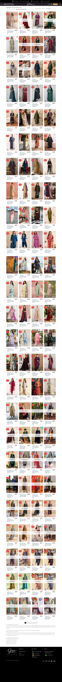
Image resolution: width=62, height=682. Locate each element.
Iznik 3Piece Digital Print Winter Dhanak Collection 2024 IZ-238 (10, 32)
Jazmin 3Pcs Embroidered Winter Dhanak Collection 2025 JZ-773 (23, 202)
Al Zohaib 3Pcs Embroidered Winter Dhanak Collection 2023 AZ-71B (35, 618)
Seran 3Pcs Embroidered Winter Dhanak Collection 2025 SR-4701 (23, 81)
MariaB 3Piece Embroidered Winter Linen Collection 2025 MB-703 (35, 350)
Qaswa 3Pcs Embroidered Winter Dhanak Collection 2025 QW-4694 (35, 80)
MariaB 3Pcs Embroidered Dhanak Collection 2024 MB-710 (23, 32)
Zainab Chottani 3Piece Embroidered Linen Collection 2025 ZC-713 (23, 325)
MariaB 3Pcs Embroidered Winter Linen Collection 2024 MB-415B (10, 520)
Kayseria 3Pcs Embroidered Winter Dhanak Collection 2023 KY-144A (48, 569)
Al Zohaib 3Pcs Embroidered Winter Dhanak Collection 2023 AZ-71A (48, 618)
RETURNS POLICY (22, 651)
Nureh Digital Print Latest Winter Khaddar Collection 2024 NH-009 (48, 471)
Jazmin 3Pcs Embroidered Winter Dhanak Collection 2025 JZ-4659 (35, 202)
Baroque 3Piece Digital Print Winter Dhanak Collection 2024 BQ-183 (48, 374)
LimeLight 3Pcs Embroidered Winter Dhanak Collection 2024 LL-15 (35, 471)
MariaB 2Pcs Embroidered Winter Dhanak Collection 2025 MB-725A (35, 56)
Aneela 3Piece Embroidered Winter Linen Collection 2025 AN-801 (10, 350)
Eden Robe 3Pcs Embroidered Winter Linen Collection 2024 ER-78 (35, 496)
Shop (10, 9)
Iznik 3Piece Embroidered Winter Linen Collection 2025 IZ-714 (23, 301)
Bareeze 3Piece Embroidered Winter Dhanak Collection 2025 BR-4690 (48, 105)
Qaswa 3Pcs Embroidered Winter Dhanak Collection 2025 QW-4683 (35, 129)
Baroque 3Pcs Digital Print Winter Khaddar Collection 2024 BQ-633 (10, 56)
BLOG (20, 653)
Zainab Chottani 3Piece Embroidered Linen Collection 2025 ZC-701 (48, 325)
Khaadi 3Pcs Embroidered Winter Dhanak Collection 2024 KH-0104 (35, 374)
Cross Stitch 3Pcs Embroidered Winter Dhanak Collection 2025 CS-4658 (10, 202)
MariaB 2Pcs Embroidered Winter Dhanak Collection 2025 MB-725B (23, 56)
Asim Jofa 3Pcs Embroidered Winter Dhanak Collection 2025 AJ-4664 (48, 202)
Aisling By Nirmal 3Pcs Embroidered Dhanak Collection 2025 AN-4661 (10, 81)
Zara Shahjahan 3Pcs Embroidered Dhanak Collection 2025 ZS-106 (48, 32)
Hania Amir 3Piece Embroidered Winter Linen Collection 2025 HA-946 (10, 374)
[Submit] (13, 4)
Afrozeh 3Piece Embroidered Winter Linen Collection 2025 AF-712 (35, 301)
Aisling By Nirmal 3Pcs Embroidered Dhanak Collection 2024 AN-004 (48, 423)
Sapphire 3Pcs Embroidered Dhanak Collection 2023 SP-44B (23, 593)
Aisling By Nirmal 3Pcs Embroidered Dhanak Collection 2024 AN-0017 (10, 471)
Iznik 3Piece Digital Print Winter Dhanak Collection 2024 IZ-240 (48, 520)
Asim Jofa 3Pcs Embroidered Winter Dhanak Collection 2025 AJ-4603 (35, 227)
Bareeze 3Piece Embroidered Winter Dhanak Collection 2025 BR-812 (35, 251)
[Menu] (1, 4)
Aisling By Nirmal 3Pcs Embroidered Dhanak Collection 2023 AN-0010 (48, 496)
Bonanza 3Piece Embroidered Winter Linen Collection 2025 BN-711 (10, 325)
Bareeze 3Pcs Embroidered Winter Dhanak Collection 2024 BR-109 (23, 374)
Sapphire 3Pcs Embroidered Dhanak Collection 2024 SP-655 (35, 398)
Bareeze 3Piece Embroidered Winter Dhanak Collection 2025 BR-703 (23, 105)
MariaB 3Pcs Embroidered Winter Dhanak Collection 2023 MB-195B (10, 618)
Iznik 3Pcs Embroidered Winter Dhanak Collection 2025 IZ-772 (35, 154)
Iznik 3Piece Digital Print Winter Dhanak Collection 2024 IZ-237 (35, 520)
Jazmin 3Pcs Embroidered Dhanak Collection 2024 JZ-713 (23, 398)
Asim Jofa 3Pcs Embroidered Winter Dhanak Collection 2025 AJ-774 (23, 154)
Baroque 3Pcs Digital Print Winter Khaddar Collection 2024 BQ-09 (23, 496)
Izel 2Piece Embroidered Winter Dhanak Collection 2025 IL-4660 (48, 154)
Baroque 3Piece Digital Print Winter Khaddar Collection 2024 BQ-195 (10, 569)
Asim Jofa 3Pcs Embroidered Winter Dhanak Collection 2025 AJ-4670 (23, 129)
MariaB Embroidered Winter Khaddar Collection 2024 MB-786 (10, 447)
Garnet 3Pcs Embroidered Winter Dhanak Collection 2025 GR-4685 (10, 129)
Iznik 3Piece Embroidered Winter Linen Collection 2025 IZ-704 (48, 276)
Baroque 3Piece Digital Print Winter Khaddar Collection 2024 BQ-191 (48, 398)
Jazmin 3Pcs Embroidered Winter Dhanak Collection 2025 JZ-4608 (23, 178)
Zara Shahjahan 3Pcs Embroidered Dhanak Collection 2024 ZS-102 (10, 398)
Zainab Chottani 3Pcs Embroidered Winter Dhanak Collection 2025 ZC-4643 (48, 56)
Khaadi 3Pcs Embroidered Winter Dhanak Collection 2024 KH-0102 (23, 447)
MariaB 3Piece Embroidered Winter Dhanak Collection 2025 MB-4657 (48, 178)
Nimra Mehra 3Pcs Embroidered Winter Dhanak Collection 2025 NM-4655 (10, 227)
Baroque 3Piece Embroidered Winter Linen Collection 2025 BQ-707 (48, 301)
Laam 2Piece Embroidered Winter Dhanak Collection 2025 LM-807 (48, 227)
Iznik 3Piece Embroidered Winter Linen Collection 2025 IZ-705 (10, 301)
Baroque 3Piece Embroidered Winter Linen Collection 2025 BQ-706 (35, 325)
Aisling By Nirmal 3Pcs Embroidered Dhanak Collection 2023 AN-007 (48, 544)
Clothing (13, 9)
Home (7, 9)
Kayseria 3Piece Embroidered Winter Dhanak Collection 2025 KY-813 (10, 276)
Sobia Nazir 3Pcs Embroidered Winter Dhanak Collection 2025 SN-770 (35, 178)
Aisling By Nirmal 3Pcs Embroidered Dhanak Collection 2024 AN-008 (35, 447)
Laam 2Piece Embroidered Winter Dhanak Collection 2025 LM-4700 (48, 81)
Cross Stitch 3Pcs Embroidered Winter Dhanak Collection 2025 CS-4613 (48, 129)
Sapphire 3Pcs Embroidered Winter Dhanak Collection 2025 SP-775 (10, 154)
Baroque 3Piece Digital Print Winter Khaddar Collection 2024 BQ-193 (23, 569)
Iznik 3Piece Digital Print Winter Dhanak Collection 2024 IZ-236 (23, 520)
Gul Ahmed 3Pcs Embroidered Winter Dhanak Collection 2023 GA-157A (35, 593)
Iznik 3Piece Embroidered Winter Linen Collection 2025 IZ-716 (23, 276)
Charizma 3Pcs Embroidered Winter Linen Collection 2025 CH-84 (23, 227)
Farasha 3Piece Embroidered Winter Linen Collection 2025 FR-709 (35, 276)
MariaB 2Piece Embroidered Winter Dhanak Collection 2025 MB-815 (23, 251)
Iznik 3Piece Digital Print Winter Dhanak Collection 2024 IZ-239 (23, 544)
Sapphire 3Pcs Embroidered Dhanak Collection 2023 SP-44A (10, 593)
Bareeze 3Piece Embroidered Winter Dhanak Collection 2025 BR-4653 (10, 105)
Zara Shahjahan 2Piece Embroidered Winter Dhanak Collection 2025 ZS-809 (10, 252)
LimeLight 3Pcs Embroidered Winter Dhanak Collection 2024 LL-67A (10, 496)
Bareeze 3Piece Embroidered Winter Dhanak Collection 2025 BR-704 (35, 105)
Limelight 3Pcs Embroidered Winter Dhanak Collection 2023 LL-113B (23, 471)
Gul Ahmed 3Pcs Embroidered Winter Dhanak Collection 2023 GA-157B (48, 593)
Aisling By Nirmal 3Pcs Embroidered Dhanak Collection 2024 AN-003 (48, 447)
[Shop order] (51, 8)
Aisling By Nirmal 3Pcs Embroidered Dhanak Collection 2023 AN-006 (35, 544)
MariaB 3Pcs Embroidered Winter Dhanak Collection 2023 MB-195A (23, 618)
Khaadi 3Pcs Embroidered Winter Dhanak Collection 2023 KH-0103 (23, 423)
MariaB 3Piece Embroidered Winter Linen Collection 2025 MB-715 (23, 350)
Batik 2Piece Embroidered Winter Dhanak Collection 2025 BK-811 (10, 178)
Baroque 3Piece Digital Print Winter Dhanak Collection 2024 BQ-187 (35, 32)
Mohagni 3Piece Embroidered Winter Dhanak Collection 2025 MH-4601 (48, 251)
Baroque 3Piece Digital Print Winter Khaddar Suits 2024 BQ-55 (10, 423)
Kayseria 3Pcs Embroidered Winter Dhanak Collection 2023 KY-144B (35, 569)
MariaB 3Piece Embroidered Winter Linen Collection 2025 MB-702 (48, 350)
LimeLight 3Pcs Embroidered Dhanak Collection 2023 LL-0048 (35, 423)
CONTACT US (21, 654)
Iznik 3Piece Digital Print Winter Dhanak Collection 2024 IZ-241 (10, 544)
